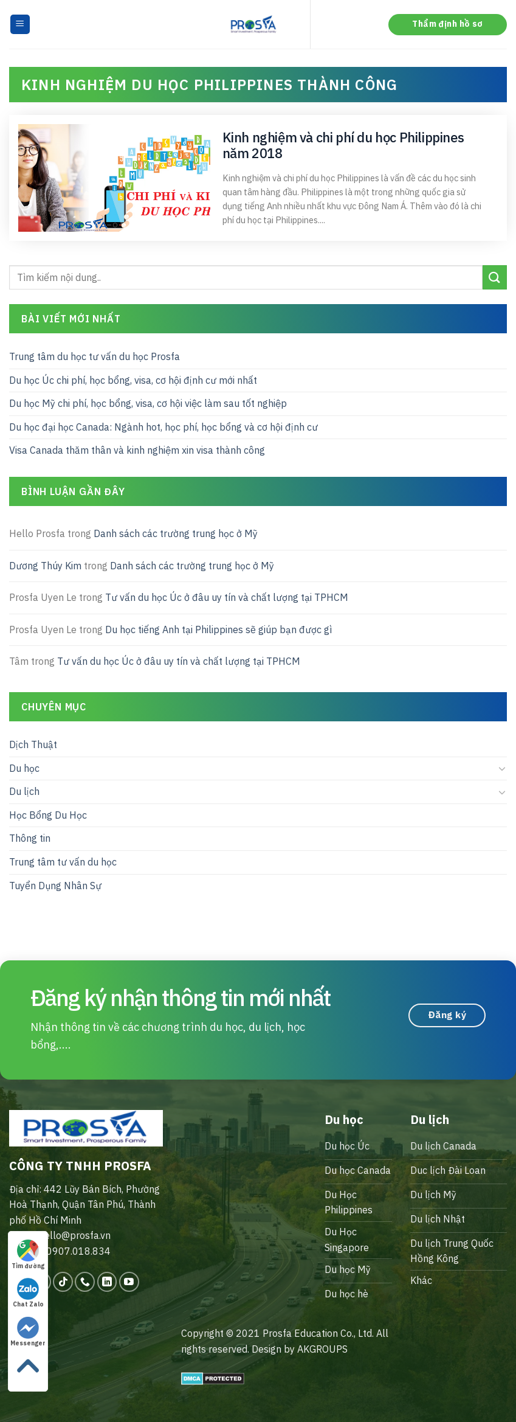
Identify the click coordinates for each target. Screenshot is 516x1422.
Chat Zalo (28, 1293)
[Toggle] (502, 768)
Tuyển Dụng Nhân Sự (55, 885)
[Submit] (495, 277)
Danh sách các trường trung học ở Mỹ (176, 533)
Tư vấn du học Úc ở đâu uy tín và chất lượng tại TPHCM (226, 597)
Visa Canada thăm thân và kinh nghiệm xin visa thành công (137, 450)
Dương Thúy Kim (45, 565)
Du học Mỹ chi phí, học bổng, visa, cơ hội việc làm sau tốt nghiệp (148, 403)
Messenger (28, 1332)
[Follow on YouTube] (129, 1282)
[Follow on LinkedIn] (107, 1282)
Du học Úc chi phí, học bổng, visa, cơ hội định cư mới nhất (133, 379)
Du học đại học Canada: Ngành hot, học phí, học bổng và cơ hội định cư (163, 427)
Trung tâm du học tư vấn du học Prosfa (94, 356)
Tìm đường (28, 1255)
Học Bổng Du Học (48, 815)
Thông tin (29, 838)
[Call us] (85, 1282)
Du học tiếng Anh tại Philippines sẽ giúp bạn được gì (218, 629)
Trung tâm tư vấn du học (63, 862)
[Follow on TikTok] (63, 1282)
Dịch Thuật (33, 744)
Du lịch (24, 791)
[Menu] (20, 25)
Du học (24, 767)
